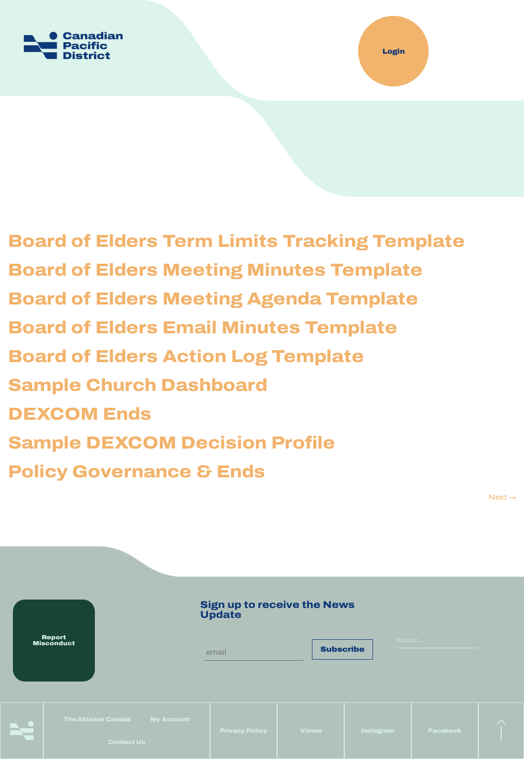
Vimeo (311, 730)
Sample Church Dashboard (137, 385)
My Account (170, 719)
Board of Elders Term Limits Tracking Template (236, 240)
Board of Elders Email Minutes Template (202, 327)
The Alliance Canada (97, 719)
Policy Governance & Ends (136, 471)
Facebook (444, 730)
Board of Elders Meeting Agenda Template (213, 298)
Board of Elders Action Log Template (186, 356)
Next (502, 497)
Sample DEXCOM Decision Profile (171, 442)
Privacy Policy (243, 730)
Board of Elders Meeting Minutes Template (215, 269)
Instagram (377, 730)
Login (393, 51)
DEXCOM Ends (79, 413)
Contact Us (127, 742)
